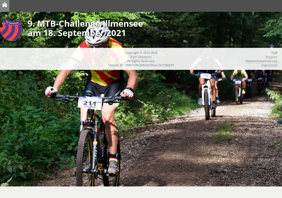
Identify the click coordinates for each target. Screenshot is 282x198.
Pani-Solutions (141, 57)
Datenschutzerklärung (261, 61)
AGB (274, 53)
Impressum (269, 65)
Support (271, 57)
